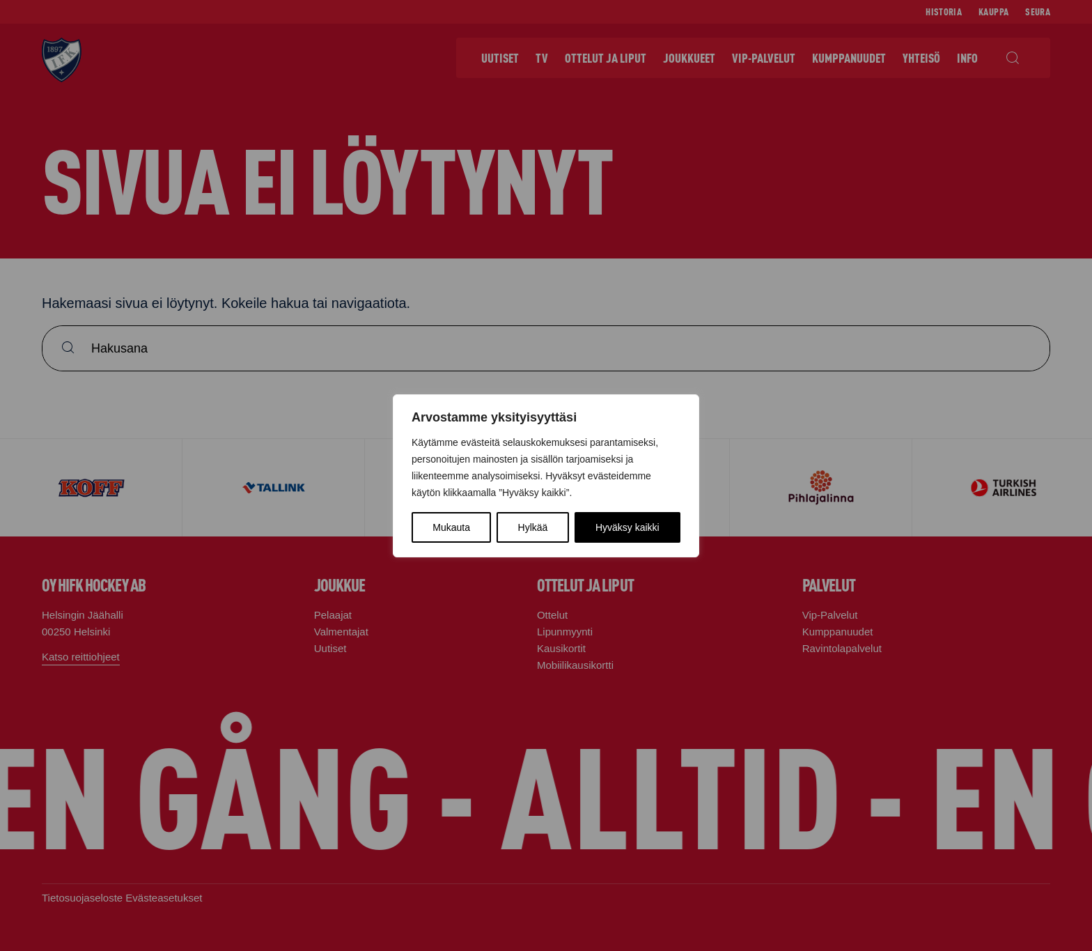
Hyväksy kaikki (627, 527)
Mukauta (451, 527)
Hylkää (533, 527)
